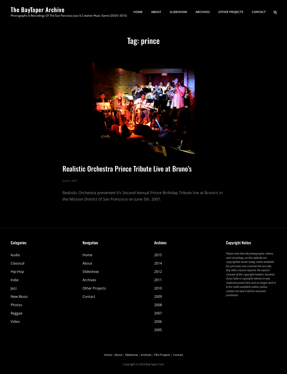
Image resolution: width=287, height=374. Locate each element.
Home (138, 12)
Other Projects (230, 12)
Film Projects (162, 355)
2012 (158, 271)
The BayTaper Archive (38, 9)
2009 (158, 296)
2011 (158, 280)
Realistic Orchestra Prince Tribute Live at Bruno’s (127, 168)
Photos (16, 305)
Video (15, 321)
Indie (15, 280)
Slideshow (178, 12)
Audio (15, 255)
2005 (158, 329)
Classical (17, 263)
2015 (158, 255)
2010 (158, 288)
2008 (158, 305)
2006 (158, 321)
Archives (203, 12)
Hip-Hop (17, 271)
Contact (259, 12)
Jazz (14, 288)
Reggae (16, 313)
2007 (158, 313)
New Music (19, 296)
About (156, 12)
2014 (158, 263)
